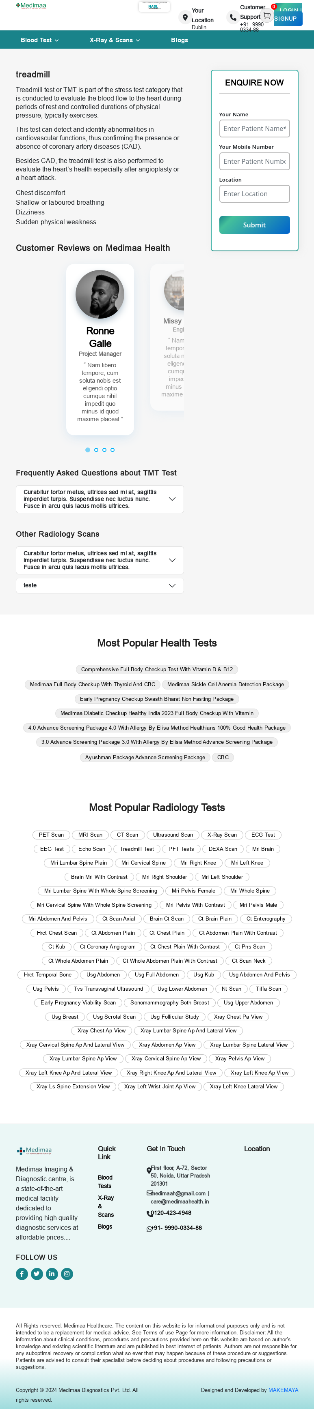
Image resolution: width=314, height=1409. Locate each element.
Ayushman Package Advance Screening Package (145, 757)
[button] (87, 450)
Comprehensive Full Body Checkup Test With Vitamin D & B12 (157, 669)
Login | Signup (288, 14)
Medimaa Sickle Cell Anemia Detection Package (225, 684)
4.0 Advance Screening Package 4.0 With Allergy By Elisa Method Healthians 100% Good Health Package (157, 727)
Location (230, 179)
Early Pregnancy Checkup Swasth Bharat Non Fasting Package (157, 699)
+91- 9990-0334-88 (176, 1228)
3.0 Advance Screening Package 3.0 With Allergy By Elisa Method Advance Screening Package (157, 742)
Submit (254, 225)
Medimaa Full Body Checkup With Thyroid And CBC (92, 684)
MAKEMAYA (284, 1390)
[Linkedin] (52, 1274)
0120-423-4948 (171, 1213)
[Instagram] (67, 1274)
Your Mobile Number (246, 146)
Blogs (105, 1226)
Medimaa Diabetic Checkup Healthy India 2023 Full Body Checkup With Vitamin (157, 713)
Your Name (234, 114)
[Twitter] (37, 1274)
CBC (222, 757)
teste (30, 585)
